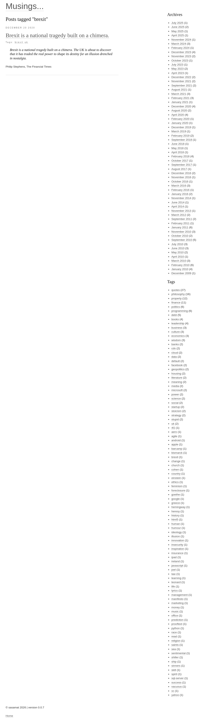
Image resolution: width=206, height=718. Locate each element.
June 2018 (177, 143)
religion (175, 640)
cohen (175, 469)
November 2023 (181, 56)
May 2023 (177, 68)
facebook (177, 365)
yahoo (175, 695)
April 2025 (177, 35)
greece (175, 502)
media (175, 386)
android (176, 440)
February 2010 (180, 265)
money (175, 607)
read (174, 636)
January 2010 (179, 269)
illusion (175, 536)
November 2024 (181, 39)
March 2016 (178, 185)
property (176, 298)
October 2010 (179, 235)
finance (175, 302)
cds (173, 348)
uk (26, 42)
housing (176, 373)
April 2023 (177, 73)
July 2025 (177, 22)
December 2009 (181, 273)
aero (174, 431)
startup (175, 406)
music (175, 611)
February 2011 (180, 223)
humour (176, 527)
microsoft (177, 390)
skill (173, 670)
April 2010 (177, 256)
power (175, 394)
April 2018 (177, 152)
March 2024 (178, 43)
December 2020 (181, 106)
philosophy (178, 294)
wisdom (176, 340)
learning (176, 578)
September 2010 (181, 239)
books (175, 319)
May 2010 (177, 252)
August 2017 (179, 169)
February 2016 (180, 189)
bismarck (176, 452)
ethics (175, 482)
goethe (175, 494)
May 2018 (177, 148)
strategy (176, 415)
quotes (175, 290)
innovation (177, 540)
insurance (177, 553)
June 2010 (177, 248)
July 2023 (177, 64)
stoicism (176, 411)
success (176, 682)
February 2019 (180, 135)
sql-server (177, 678)
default (175, 361)
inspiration (177, 548)
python (175, 628)
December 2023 (181, 52)
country (176, 473)
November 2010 (181, 231)
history (175, 515)
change (176, 461)
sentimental (178, 653)
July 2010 (177, 244)
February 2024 (180, 47)
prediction (177, 619)
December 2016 (181, 173)
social (175, 402)
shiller (175, 657)
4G (173, 427)
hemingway (178, 507)
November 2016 (181, 177)
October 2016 (179, 181)
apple (174, 444)
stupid (175, 419)
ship (173, 661)
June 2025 (177, 26)
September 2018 (181, 139)
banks (175, 344)
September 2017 (181, 164)
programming (179, 310)
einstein (176, 477)
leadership (177, 323)
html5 (174, 519)
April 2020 (177, 114)
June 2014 (177, 202)
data (174, 356)
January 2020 (179, 122)
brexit (19, 42)
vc (172, 690)
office (174, 615)
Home (9, 715)
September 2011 (181, 218)
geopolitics (177, 369)
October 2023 (179, 60)
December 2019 (181, 127)
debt (174, 315)
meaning (176, 381)
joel (173, 569)
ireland (175, 561)
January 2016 (179, 194)
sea (173, 649)
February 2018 (180, 156)
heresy (175, 511)
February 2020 (180, 118)
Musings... (25, 6)
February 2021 (180, 98)
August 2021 (179, 89)
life (173, 586)
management (179, 594)
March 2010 (178, 260)
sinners (175, 665)
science (176, 398)
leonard (176, 582)
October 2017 (179, 160)
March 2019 (178, 131)
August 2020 (179, 110)
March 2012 (178, 214)
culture (175, 331)
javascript (177, 565)
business (176, 327)
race (174, 632)
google (175, 498)
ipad (174, 557)
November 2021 (181, 81)
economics (178, 335)
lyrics (174, 590)
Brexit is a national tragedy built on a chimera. (57, 35)
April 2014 (177, 206)
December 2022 (181, 77)
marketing (177, 603)
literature (176, 377)
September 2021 (181, 85)
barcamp (176, 448)
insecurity (177, 544)
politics (175, 306)
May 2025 (177, 31)
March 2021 (178, 93)
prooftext (176, 623)
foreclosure (178, 490)
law (173, 574)
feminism (176, 486)
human (175, 523)
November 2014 (181, 198)
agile (174, 436)
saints (175, 644)
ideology (176, 532)
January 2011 (179, 227)
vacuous (176, 686)
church (175, 465)
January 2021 (179, 102)
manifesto (177, 598)
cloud (174, 352)
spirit (174, 674)
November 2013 (181, 210)
